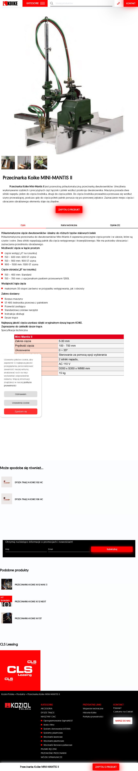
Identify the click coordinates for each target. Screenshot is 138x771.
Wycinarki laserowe (53, 736)
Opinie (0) (115, 225)
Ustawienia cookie (20, 402)
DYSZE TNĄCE (47, 712)
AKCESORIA (46, 708)
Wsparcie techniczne (93, 708)
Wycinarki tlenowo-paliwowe (58, 745)
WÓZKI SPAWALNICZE (51, 757)
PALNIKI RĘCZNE (49, 749)
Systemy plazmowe (53, 732)
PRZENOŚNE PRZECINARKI (53, 753)
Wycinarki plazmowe (54, 741)
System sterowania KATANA (57, 728)
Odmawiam (20, 394)
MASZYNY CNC (48, 716)
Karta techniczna (69, 225)
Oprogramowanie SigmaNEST (58, 720)
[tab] (69, 225)
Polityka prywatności (93, 716)
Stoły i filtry (49, 724)
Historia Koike (89, 712)
